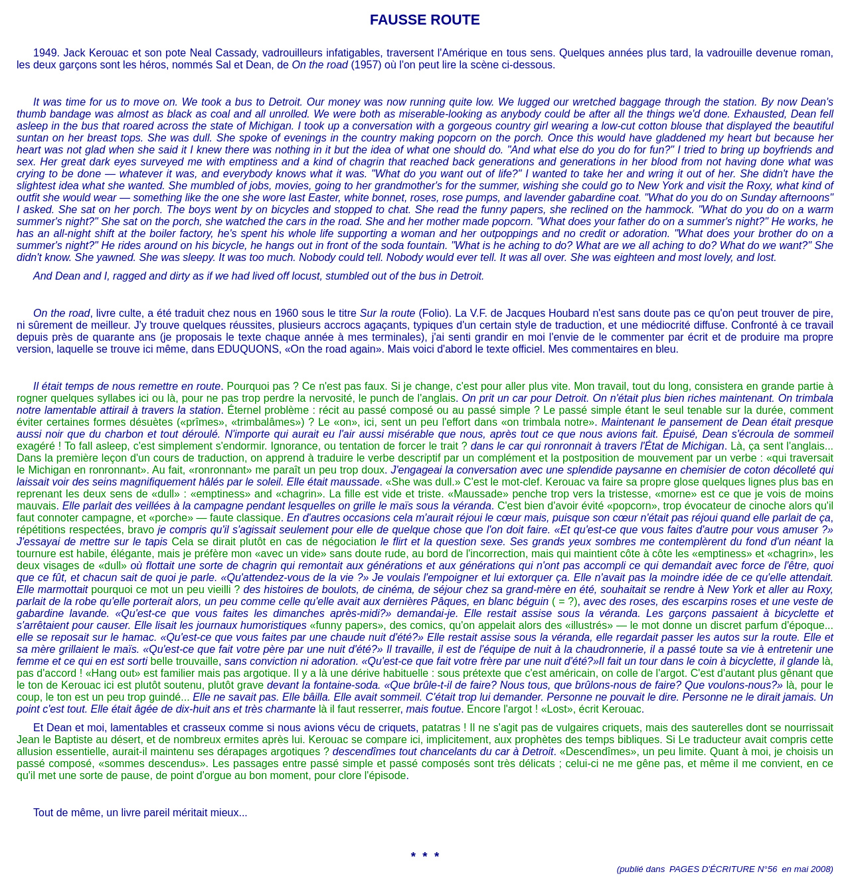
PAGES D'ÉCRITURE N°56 (723, 869)
